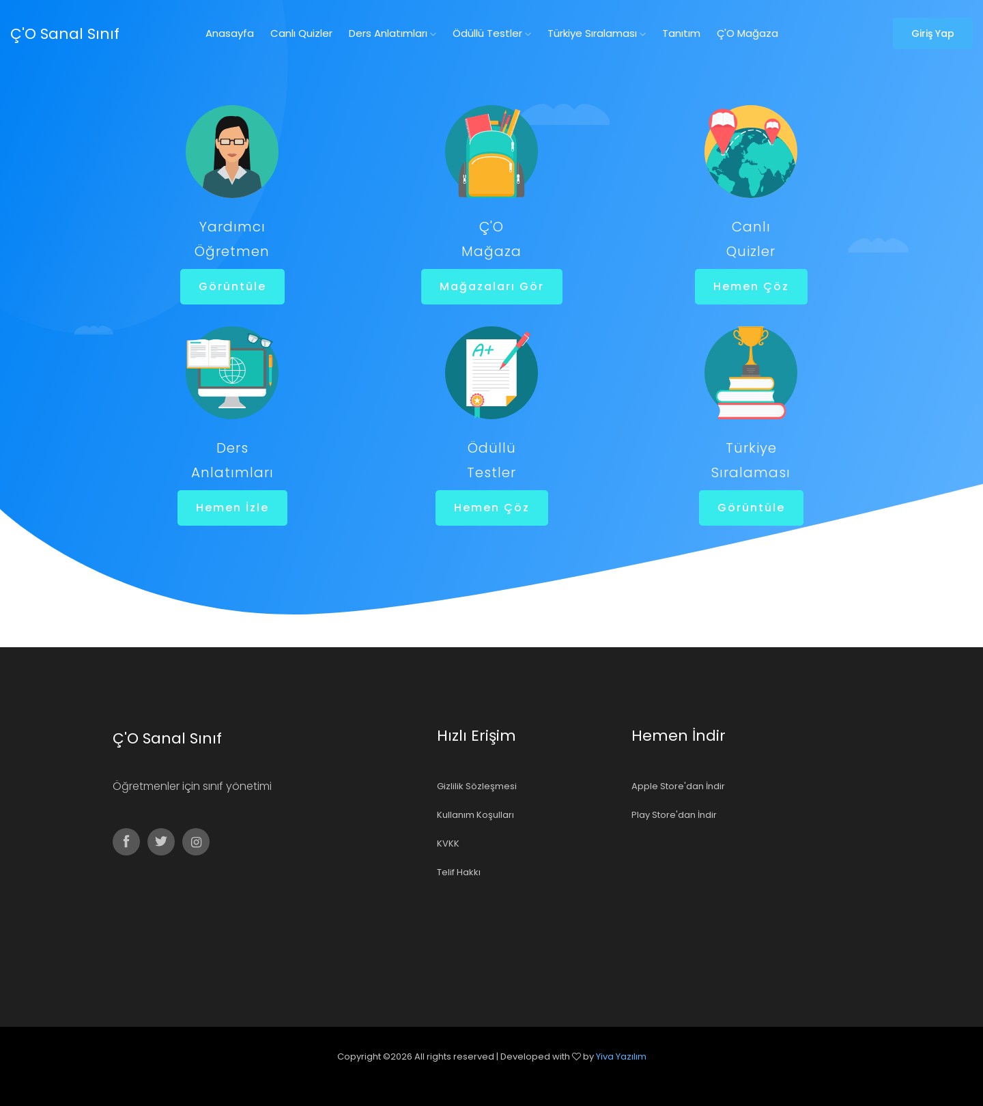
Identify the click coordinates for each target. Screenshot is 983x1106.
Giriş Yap (932, 33)
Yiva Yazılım (621, 1056)
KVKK (448, 843)
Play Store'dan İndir (674, 814)
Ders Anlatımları (392, 33)
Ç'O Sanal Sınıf (64, 33)
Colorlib (506, 1075)
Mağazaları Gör (491, 286)
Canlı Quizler (301, 33)
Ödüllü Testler (492, 33)
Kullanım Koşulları (475, 814)
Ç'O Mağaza (747, 33)
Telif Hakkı (459, 872)
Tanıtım (681, 33)
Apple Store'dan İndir (678, 786)
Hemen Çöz (750, 286)
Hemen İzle (231, 507)
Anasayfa (229, 33)
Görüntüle (232, 286)
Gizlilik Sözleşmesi (477, 786)
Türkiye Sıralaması (596, 33)
